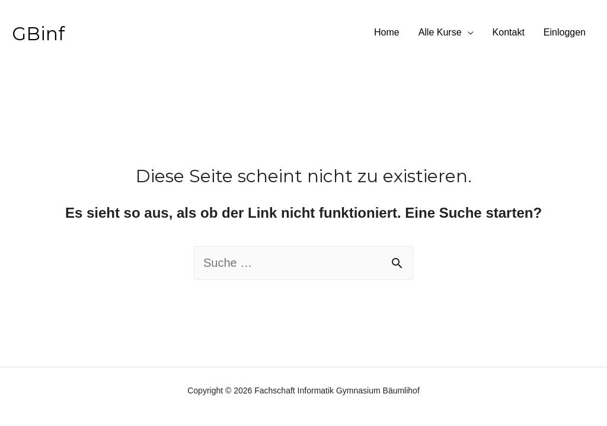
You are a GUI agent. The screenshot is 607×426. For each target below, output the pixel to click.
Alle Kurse (440, 32)
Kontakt (509, 32)
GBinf (38, 33)
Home (387, 32)
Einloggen (565, 32)
